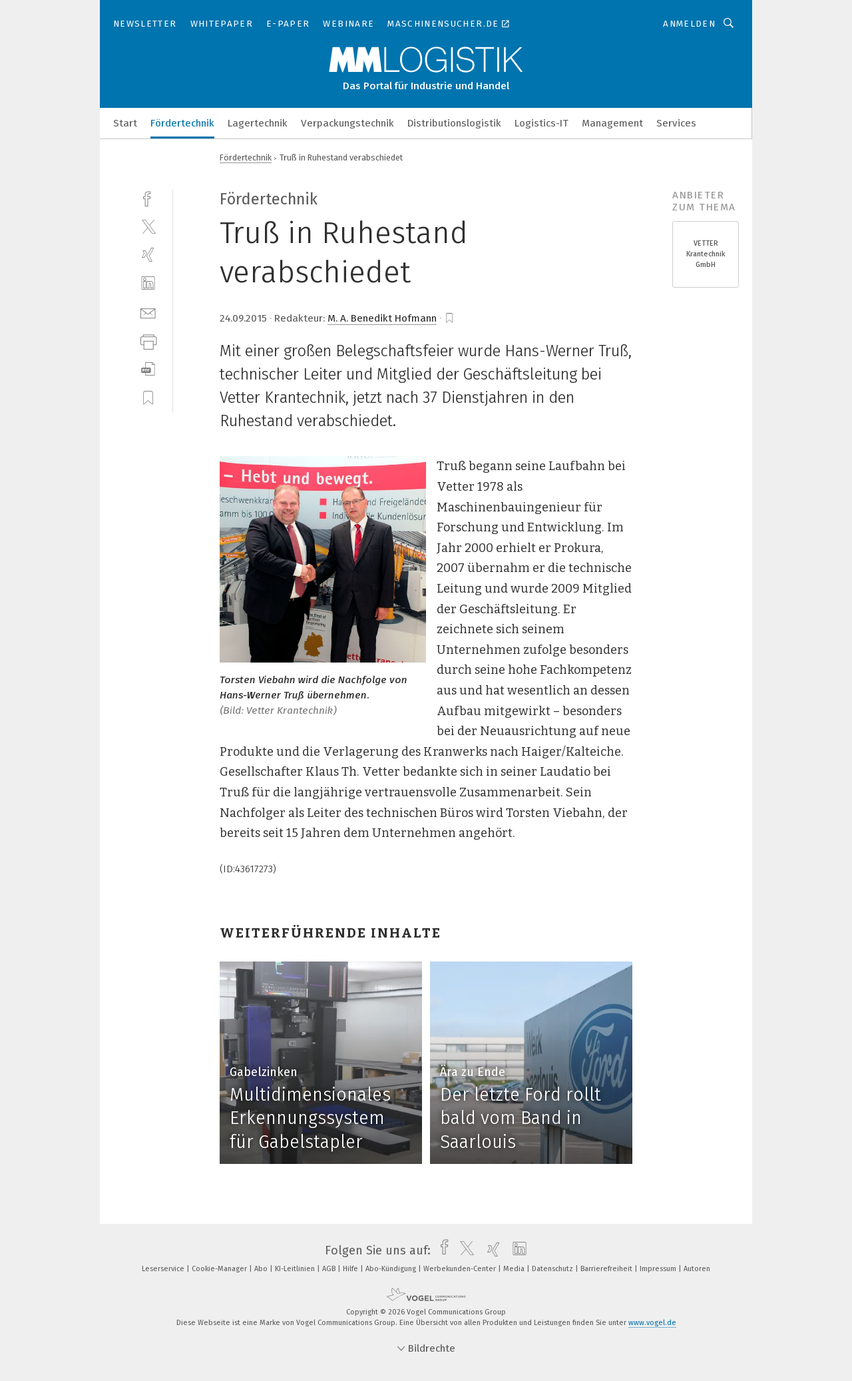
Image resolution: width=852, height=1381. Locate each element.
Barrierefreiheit (607, 1268)
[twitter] (148, 226)
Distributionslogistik (454, 123)
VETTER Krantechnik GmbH (706, 254)
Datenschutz (553, 1268)
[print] (148, 340)
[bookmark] (449, 318)
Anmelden (689, 23)
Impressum (659, 1268)
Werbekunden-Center (460, 1268)
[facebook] (148, 197)
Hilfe (351, 1268)
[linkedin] (148, 283)
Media (515, 1268)
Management (612, 123)
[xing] (148, 254)
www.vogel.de (652, 1322)
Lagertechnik (258, 123)
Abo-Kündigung (391, 1268)
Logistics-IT (541, 123)
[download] (148, 369)
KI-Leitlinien (296, 1268)
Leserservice (164, 1268)
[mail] (148, 312)
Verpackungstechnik (347, 123)
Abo (262, 1268)
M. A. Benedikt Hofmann (382, 318)
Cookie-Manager (220, 1268)
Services (676, 123)
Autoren (697, 1268)
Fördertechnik (182, 123)
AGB (329, 1268)
